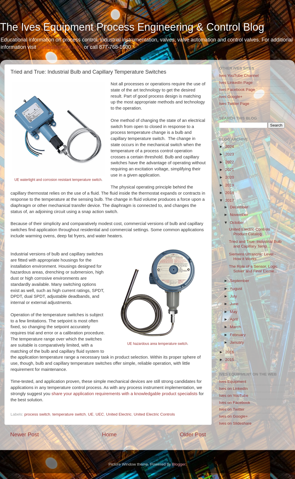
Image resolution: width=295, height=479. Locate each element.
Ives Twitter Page (234, 103)
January (237, 342)
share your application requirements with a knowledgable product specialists (124, 393)
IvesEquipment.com (60, 47)
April (234, 319)
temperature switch (69, 414)
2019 (229, 185)
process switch (37, 414)
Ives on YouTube (233, 395)
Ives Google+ (230, 96)
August (236, 288)
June (234, 304)
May (233, 311)
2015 (229, 359)
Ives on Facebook (234, 402)
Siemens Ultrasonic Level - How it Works (252, 256)
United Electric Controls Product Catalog (249, 231)
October (237, 222)
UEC (100, 414)
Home (109, 434)
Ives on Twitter (231, 409)
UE (90, 414)
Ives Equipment (232, 381)
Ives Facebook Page (237, 89)
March (235, 327)
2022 (229, 162)
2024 (229, 146)
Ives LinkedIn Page (236, 82)
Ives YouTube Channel (238, 75)
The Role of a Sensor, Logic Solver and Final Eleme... (253, 268)
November (239, 214)
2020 (229, 177)
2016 (229, 352)
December (239, 207)
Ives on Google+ (233, 416)
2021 (229, 169)
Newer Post (24, 434)
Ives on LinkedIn (233, 388)
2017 (229, 200)
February (238, 335)
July (233, 296)
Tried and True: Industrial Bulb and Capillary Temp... (255, 243)
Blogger (178, 464)
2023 (229, 154)
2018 (229, 193)
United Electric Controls (154, 414)
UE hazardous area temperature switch (157, 344)
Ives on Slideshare (235, 423)
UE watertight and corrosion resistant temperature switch (57, 180)
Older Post (193, 434)
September (239, 281)
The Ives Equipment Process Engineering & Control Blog (132, 27)
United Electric (118, 414)
